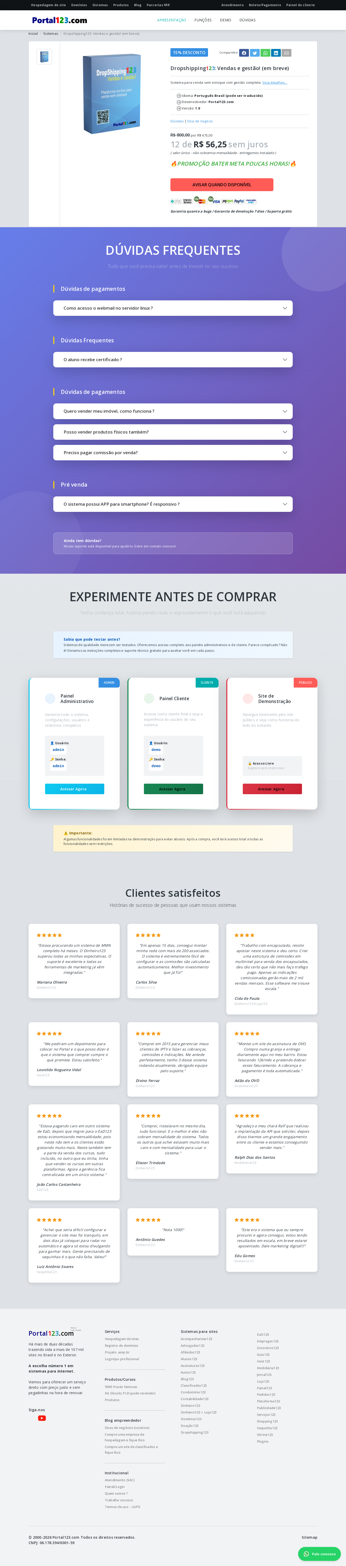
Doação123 (189, 1426)
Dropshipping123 (195, 1432)
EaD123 (263, 1334)
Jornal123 (264, 1375)
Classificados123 (194, 1385)
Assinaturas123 (193, 1366)
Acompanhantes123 (196, 1339)
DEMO (225, 20)
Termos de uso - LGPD (123, 1507)
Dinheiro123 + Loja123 (199, 1412)
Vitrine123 (265, 1435)
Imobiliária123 (268, 1368)
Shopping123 (267, 1421)
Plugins (263, 1441)
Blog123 (187, 1379)
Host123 (263, 1361)
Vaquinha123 (267, 1428)
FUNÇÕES (203, 20)
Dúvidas (177, 121)
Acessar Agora (73, 788)
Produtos (112, 1400)
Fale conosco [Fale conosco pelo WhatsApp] (319, 1554)
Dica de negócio (200, 121)
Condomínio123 (193, 1392)
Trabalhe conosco (119, 1500)
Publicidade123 (269, 1408)
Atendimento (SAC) (120, 1480)
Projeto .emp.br (117, 1352)
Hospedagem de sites (122, 1339)
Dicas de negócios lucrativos (127, 1428)
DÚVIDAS (247, 20)
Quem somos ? (116, 1493)
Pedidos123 (266, 1394)
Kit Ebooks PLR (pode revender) (130, 1393)
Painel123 (264, 1388)
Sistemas (50, 33)
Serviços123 (266, 1414)
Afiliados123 (190, 1352)
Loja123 (263, 1381)
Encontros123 (268, 1348)
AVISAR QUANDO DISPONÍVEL (222, 185)
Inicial (33, 33)
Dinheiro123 (190, 1405)
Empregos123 (268, 1341)
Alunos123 (189, 1359)
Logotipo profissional (122, 1359)
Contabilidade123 (195, 1399)
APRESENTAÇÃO (171, 20)
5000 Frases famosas (121, 1387)
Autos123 (188, 1372)
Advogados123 (192, 1345)
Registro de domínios (122, 1345)
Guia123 (263, 1354)
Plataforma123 (268, 1401)
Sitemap (309, 1537)
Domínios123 (191, 1419)
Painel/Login (115, 1487)
